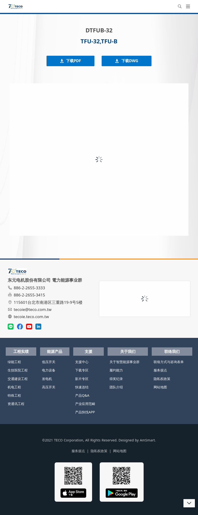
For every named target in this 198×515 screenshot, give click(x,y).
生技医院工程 (18, 370)
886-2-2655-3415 (27, 295)
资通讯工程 (16, 403)
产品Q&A (82, 395)
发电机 (47, 378)
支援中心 (82, 362)
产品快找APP (85, 412)
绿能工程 (14, 362)
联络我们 (172, 351)
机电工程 (14, 387)
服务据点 (160, 370)
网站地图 (160, 387)
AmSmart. (148, 440)
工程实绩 (21, 351)
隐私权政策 (162, 378)
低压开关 (48, 362)
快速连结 (82, 387)
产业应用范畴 (85, 403)
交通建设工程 (18, 378)
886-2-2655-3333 (27, 287)
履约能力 (116, 370)
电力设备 (48, 370)
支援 (88, 351)
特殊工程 (14, 395)
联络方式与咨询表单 (169, 362)
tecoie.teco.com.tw (29, 316)
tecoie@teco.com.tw (30, 309)
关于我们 (127, 351)
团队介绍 (116, 387)
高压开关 (48, 387)
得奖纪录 (116, 378)
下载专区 (82, 370)
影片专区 (82, 378)
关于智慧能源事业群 (124, 362)
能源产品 (54, 351)
